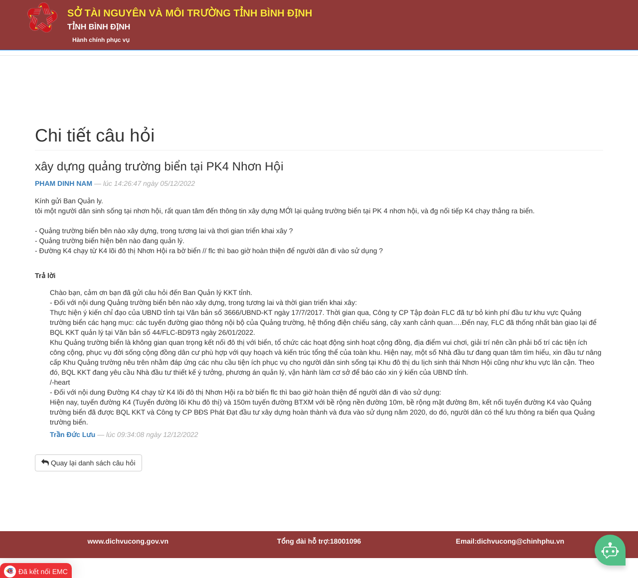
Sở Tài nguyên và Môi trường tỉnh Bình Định (189, 13)
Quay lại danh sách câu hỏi (88, 463)
